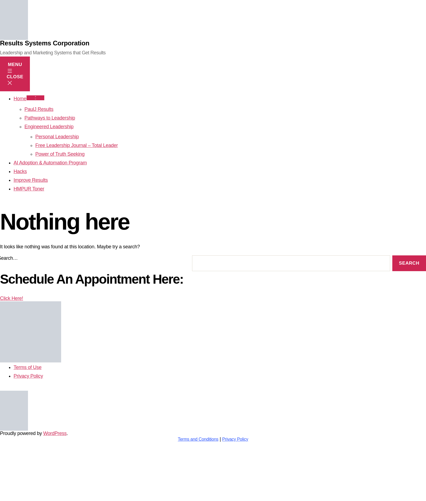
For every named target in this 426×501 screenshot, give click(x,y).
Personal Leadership (57, 136)
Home (20, 98)
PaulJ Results (39, 109)
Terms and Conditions (198, 439)
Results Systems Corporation (44, 43)
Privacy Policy (235, 439)
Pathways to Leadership (49, 118)
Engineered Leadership (48, 126)
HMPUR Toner (29, 189)
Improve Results (31, 180)
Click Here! (30, 329)
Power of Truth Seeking (59, 154)
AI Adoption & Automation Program (50, 162)
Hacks (20, 171)
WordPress (55, 433)
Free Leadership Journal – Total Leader (76, 145)
